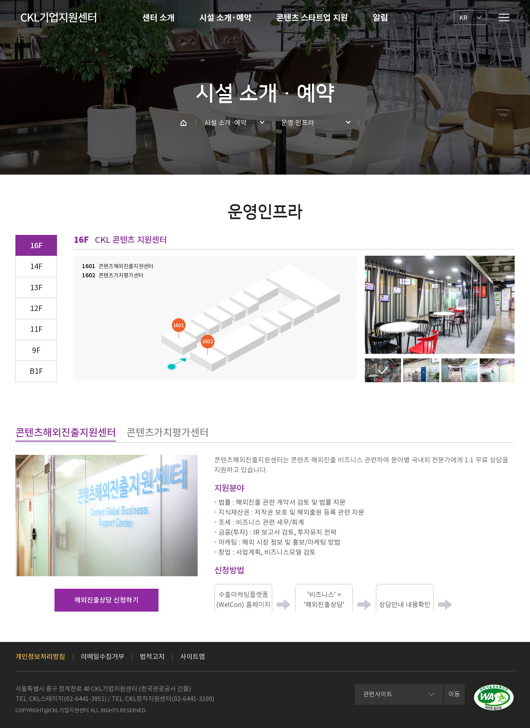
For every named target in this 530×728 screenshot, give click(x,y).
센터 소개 (158, 17)
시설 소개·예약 (225, 17)
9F (36, 350)
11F (36, 329)
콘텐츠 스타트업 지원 (312, 17)
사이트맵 (192, 656)
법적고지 (152, 656)
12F (36, 308)
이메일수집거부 (102, 656)
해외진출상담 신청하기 (106, 600)
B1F (36, 371)
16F (36, 245)
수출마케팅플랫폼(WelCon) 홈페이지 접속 (243, 604)
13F (36, 287)
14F (36, 266)
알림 (380, 17)
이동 (454, 694)
